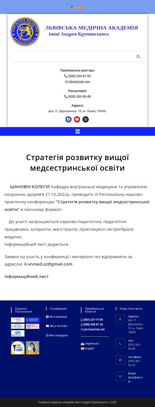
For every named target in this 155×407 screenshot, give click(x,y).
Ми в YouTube (56, 326)
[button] (77, 131)
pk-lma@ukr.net (94, 329)
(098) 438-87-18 (93, 324)
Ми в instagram (57, 335)
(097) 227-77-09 (93, 319)
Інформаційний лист (27, 276)
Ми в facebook (56, 316)
